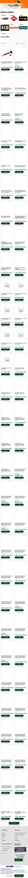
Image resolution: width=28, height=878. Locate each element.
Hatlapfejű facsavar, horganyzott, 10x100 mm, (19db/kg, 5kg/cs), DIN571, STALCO (20, 419)
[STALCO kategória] (21, 24)
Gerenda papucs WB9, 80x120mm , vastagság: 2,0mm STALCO (7, 812)
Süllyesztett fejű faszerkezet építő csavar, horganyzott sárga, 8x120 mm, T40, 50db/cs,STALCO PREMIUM (6, 577)
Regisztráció (4, 834)
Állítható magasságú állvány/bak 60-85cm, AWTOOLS (19, 114)
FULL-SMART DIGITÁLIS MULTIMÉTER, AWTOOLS (5, 217)
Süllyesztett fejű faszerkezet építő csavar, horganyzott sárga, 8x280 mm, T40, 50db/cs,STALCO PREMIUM (6, 497)
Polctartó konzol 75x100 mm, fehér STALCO (6, 368)
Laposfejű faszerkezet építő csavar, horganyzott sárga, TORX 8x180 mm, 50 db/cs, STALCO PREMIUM (6, 684)
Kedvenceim (4, 840)
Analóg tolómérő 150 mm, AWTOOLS (6, 166)
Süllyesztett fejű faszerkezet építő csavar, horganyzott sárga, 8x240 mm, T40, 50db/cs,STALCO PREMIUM (6, 524)
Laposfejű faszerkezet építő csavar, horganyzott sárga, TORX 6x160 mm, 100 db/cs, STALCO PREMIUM (6, 787)
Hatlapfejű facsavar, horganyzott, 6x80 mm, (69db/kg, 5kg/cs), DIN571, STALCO (6, 470)
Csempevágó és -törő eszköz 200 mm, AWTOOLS (20, 141)
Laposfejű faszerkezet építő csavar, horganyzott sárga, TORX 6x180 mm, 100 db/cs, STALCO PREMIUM (20, 761)
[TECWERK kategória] (3, 33)
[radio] (17, 43)
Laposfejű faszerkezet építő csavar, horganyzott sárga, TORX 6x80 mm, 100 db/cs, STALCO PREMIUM (20, 787)
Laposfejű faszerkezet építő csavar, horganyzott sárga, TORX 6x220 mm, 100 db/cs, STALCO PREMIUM (20, 735)
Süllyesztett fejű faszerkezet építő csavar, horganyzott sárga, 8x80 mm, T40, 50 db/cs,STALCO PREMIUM (6, 603)
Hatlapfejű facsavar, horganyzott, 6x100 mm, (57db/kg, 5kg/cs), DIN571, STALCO (20, 445)
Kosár (3, 838)
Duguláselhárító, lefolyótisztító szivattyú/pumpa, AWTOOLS (7, 62)
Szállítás (16, 838)
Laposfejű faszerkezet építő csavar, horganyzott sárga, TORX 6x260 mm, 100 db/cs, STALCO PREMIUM (20, 710)
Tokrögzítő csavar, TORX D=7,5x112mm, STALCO (5, 393)
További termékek (13, 823)
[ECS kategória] (2, 24)
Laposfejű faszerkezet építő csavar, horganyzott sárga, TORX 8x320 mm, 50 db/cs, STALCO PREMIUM (20, 603)
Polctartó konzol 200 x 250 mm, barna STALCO (6, 319)
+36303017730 (26, 5)
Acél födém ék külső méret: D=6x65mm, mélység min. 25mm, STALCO (20, 243)
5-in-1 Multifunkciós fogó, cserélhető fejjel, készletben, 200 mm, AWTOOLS (6, 89)
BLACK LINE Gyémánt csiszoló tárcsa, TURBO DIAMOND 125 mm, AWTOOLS (20, 191)
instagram (4, 853)
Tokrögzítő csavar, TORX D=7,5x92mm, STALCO (19, 393)
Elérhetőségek (17, 840)
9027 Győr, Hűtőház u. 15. (8, 846)
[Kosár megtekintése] (19, 1)
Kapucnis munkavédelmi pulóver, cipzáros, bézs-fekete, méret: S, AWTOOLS (7, 191)
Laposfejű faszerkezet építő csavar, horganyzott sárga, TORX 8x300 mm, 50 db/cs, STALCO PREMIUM (6, 630)
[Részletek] (5, 95)
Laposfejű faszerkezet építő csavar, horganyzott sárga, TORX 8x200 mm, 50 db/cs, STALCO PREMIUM (20, 657)
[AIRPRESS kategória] (12, 15)
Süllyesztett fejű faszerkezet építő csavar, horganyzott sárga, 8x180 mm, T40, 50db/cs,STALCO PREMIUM (6, 551)
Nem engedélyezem (9, 875)
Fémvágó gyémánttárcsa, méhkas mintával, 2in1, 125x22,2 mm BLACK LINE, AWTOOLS (6, 115)
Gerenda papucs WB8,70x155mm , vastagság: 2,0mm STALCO (20, 812)
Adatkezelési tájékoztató (19, 834)
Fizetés (16, 836)
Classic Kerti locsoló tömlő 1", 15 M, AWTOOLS (6, 141)
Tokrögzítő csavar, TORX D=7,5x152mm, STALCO (19, 368)
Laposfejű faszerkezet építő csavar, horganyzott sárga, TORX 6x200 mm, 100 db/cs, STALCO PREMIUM (6, 761)
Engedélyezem (18, 875)
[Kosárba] (5, 69)
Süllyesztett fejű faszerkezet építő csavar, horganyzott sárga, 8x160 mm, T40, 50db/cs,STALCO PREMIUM (20, 551)
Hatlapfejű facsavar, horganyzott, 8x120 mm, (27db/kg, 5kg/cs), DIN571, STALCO (6, 445)
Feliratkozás (18, 859)
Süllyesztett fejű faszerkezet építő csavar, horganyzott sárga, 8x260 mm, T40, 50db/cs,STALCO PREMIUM (20, 497)
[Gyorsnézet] (12, 46)
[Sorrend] (23, 43)
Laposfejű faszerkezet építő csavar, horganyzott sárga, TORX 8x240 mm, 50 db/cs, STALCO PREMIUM (20, 630)
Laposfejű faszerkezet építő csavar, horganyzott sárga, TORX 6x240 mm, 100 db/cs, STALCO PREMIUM (6, 735)
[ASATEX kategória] (21, 15)
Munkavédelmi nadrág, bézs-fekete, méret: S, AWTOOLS (20, 166)
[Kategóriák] (9, 1)
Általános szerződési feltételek (20, 833)
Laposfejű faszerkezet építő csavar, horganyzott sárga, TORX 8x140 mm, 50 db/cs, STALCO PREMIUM (20, 684)
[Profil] (15, 1)
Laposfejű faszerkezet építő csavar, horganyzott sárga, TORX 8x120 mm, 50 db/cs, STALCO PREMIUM (6, 710)
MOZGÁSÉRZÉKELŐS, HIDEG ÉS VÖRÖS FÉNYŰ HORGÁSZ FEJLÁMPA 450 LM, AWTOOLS (21, 217)
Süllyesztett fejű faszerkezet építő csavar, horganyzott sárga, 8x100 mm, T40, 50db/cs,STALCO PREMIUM (20, 577)
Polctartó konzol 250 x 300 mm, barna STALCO (7, 294)
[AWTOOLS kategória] (3, 15)
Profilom (3, 836)
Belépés (3, 833)
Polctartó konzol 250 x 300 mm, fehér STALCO (21, 294)
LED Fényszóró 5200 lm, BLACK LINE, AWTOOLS (21, 62)
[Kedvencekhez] (9, 46)
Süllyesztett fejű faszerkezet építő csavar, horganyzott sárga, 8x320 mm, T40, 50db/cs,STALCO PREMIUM (20, 470)
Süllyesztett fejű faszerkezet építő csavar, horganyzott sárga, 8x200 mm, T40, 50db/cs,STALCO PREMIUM (20, 524)
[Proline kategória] (11, 24)
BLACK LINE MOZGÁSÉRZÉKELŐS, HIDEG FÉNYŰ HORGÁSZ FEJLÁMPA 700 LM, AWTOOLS (6, 243)
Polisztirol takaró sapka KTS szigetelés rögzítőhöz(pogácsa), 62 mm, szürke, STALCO (20, 269)
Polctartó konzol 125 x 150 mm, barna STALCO (7, 344)
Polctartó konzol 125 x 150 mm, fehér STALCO (20, 344)
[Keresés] (12, 1)
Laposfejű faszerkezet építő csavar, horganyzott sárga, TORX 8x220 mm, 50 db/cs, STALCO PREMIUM (6, 657)
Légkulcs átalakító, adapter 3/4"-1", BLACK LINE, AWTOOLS (20, 88)
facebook (2, 853)
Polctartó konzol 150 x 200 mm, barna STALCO (21, 319)
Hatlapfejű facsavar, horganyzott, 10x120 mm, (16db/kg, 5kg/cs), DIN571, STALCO (6, 419)
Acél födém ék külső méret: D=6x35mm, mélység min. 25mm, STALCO (6, 268)
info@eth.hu (5, 850)
